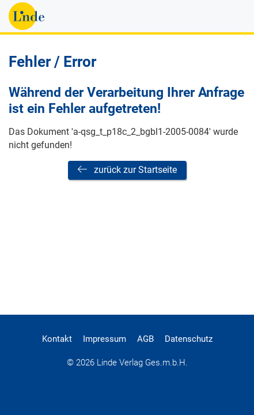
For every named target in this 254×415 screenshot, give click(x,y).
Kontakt (57, 339)
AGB (145, 339)
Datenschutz (189, 339)
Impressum (104, 339)
